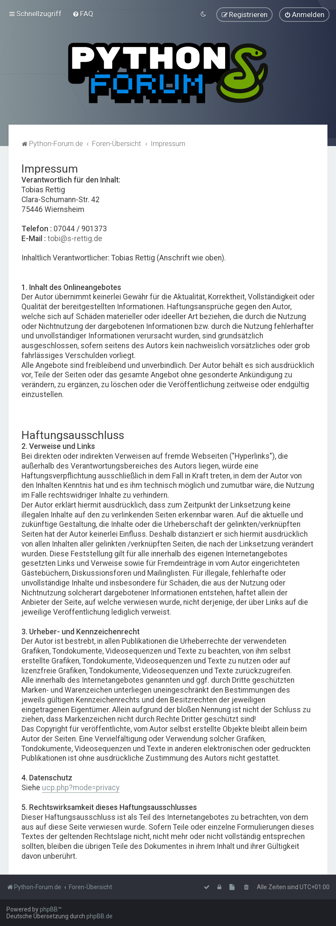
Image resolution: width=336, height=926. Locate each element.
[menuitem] (82, 13)
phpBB (49, 909)
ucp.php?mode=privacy (80, 787)
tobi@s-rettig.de (75, 237)
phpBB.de (99, 916)
